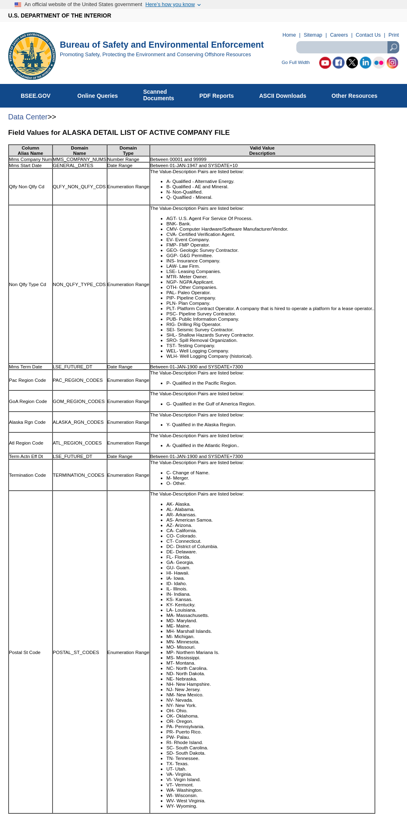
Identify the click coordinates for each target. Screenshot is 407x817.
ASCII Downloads (287, 94)
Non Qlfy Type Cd (27, 284)
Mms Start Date (25, 165)
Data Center (28, 117)
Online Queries (102, 94)
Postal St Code (24, 652)
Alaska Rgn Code (27, 422)
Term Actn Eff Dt (26, 456)
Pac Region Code (27, 380)
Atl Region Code (26, 442)
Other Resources (359, 94)
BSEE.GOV (41, 94)
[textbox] (347, 47)
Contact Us (368, 35)
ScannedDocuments (163, 94)
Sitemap (313, 35)
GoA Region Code (28, 401)
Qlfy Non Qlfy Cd (26, 186)
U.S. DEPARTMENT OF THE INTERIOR (59, 15)
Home (289, 35)
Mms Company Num (30, 159)
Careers (339, 35)
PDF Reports (221, 94)
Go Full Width (296, 62)
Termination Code (27, 475)
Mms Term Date (25, 366)
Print (394, 35)
